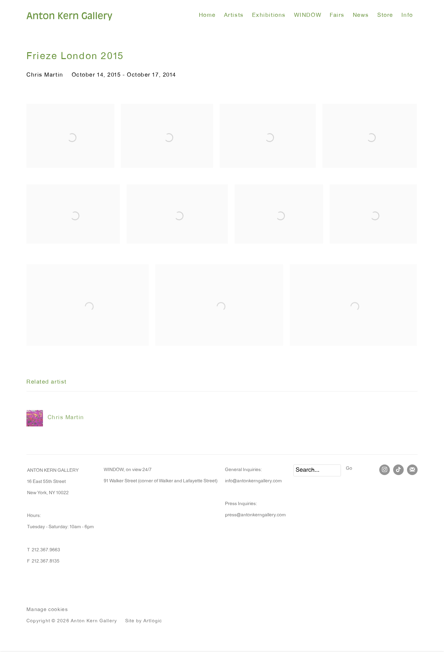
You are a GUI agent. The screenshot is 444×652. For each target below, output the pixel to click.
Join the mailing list (412, 469)
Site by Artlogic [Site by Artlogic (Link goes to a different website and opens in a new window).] (143, 621)
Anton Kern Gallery (69, 15)
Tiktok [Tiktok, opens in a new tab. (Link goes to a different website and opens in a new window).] (398, 469)
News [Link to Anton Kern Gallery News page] (361, 15)
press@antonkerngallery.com (255, 515)
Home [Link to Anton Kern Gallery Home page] (207, 15)
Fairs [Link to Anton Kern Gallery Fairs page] (337, 15)
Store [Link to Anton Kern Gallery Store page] (385, 15)
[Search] (317, 470)
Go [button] (349, 468)
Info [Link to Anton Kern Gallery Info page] (407, 15)
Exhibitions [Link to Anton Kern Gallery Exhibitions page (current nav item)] (269, 15)
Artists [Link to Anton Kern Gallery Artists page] (234, 15)
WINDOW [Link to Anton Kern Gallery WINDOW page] (307, 15)
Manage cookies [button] (47, 609)
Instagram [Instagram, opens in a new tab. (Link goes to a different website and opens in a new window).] (384, 469)
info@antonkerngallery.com (253, 481)
